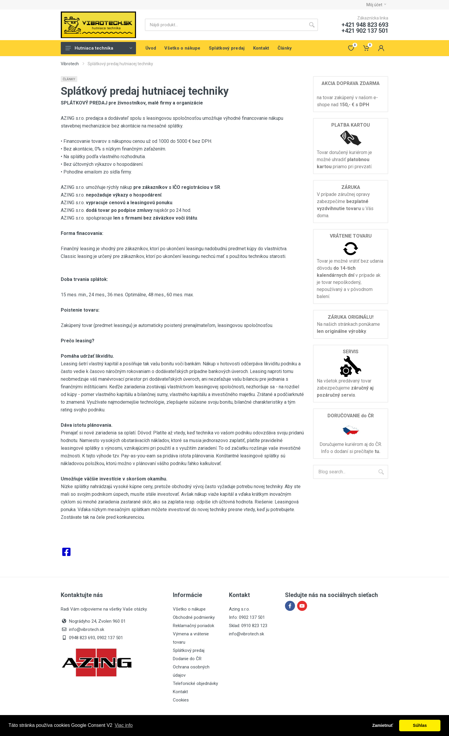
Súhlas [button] (420, 725)
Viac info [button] (124, 725)
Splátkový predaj (188, 650)
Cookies (181, 700)
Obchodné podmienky (194, 617)
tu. (377, 451)
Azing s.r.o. (239, 609)
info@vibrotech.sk (246, 634)
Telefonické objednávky (195, 683)
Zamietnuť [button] (382, 725)
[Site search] (225, 25)
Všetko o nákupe (189, 609)
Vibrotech (70, 63)
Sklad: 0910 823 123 (248, 625)
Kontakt (180, 691)
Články (69, 79)
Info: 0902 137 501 (247, 617)
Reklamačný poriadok (193, 625)
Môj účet (376, 4)
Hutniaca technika (98, 48)
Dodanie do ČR (187, 658)
